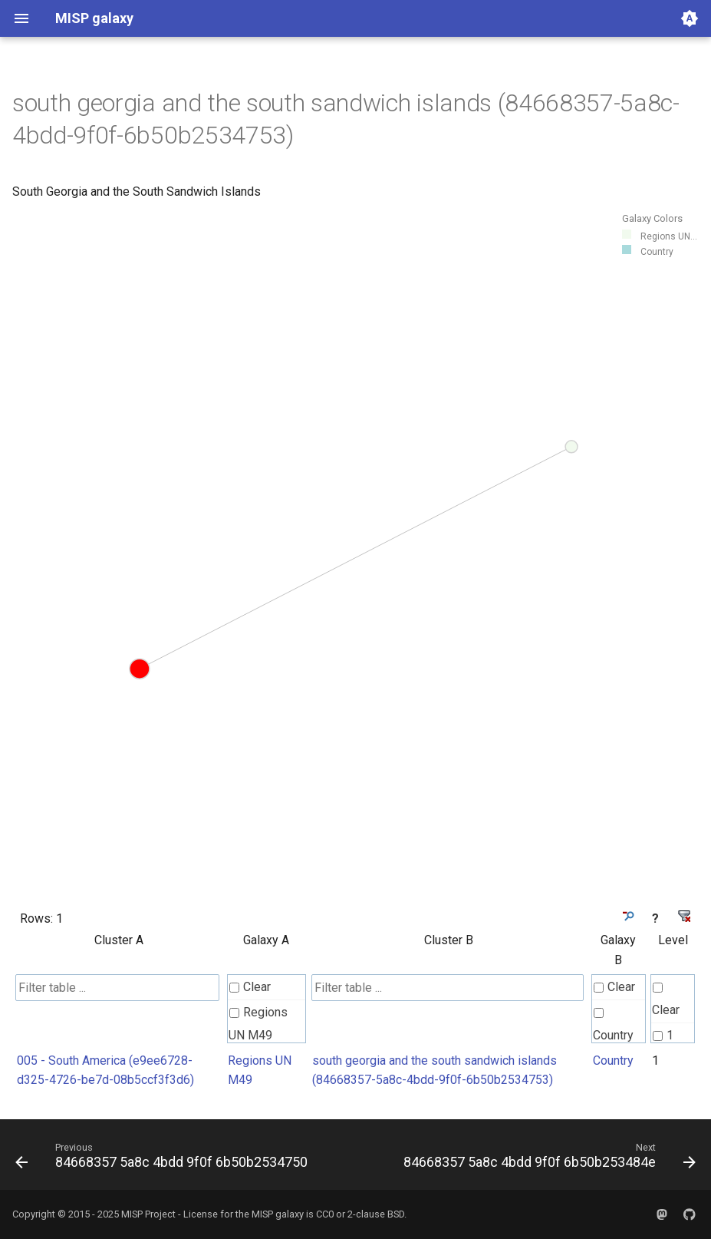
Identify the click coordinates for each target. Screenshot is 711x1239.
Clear (250, 987)
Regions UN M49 (258, 1023)
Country (613, 1025)
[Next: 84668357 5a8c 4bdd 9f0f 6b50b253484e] (547, 1159)
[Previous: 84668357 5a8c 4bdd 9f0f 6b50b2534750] (163, 1159)
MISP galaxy (278, 1214)
